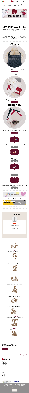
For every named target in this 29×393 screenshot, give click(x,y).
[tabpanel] (14, 13)
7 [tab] (16, 24)
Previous (3, 16)
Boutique (14, 261)
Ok (14, 390)
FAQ (14, 250)
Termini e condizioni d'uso (5, 367)
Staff (14, 295)
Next (25, 16)
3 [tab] (12, 24)
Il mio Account (4, 374)
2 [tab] (11, 24)
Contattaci (3, 370)
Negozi (3, 372)
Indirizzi (3, 377)
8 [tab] (17, 24)
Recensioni (14, 305)
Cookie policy (14, 387)
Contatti (14, 328)
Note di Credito (4, 376)
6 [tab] (15, 24)
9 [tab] (18, 24)
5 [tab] (14, 24)
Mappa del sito (4, 371)
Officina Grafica (14, 283)
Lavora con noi (14, 338)
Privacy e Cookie (4, 368)
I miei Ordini (3, 375)
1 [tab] (10, 24)
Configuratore (14, 273)
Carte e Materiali (14, 316)
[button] (14, 71)
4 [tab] (13, 24)
